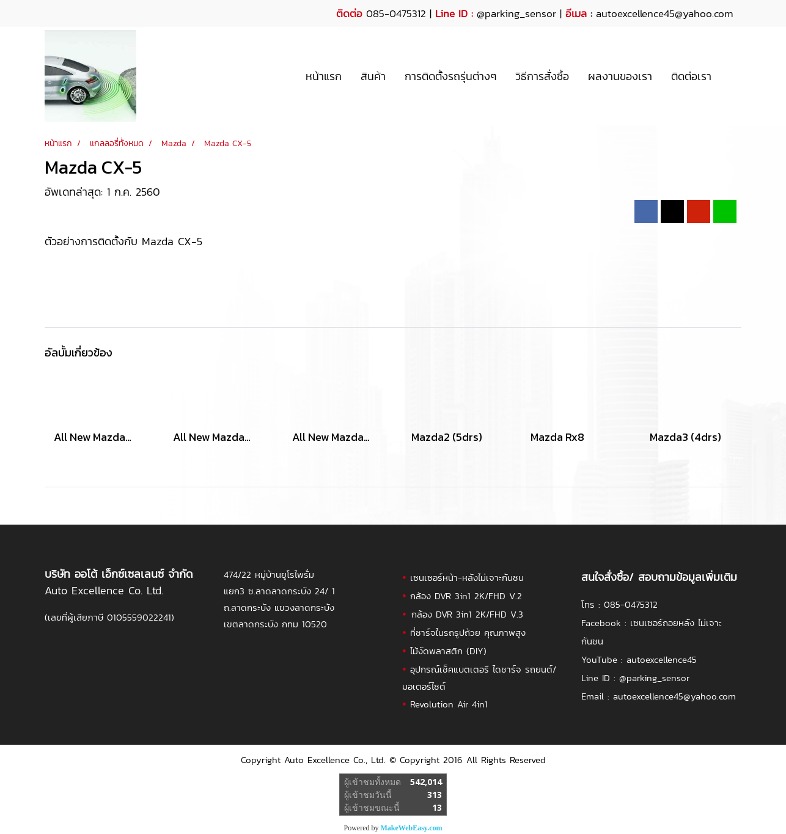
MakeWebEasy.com (412, 828)
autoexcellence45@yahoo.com (674, 696)
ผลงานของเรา (620, 76)
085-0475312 (631, 604)
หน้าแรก (324, 76)
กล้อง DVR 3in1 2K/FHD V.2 (466, 596)
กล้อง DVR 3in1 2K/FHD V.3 (467, 614)
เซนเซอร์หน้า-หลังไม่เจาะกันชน (467, 577)
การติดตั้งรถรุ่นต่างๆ (450, 76)
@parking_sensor (516, 13)
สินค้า (373, 76)
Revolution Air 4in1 (449, 704)
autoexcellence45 (661, 659)
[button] (731, 76)
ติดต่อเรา (691, 76)
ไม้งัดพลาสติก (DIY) (448, 651)
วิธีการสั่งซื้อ (542, 76)
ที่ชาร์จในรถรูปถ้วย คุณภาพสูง (468, 633)
